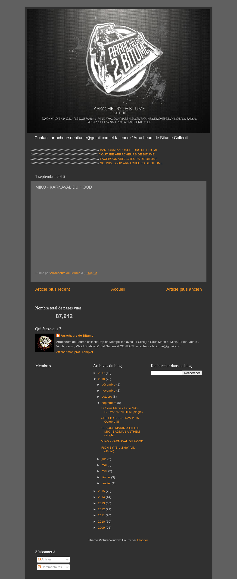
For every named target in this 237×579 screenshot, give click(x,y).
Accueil (118, 289)
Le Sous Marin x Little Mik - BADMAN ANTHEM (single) (122, 410)
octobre (107, 396)
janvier (107, 483)
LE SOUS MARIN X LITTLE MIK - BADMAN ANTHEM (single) (120, 431)
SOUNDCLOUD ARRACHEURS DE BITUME (131, 163)
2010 (102, 521)
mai (105, 465)
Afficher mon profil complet (74, 352)
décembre (109, 384)
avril (105, 471)
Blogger (142, 540)
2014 (102, 497)
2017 (102, 373)
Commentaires (50, 567)
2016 (102, 379)
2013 (102, 503)
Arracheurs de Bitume (77, 335)
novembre (109, 390)
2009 (102, 527)
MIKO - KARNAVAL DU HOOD (122, 441)
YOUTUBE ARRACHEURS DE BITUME (126, 154)
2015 (102, 491)
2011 (102, 515)
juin (104, 459)
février (106, 477)
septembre (109, 403)
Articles (45, 559)
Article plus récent (52, 289)
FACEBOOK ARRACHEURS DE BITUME (129, 159)
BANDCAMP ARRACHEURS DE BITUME (129, 150)
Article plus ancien (184, 289)
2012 (102, 509)
